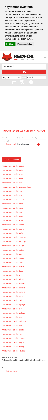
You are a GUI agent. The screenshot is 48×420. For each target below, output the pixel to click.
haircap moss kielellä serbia (12, 334)
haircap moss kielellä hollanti (13, 313)
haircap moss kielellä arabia (13, 250)
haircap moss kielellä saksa (12, 263)
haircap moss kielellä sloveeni (13, 351)
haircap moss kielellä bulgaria (13, 342)
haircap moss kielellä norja (12, 233)
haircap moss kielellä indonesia (14, 288)
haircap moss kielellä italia (12, 271)
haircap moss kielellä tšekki (12, 221)
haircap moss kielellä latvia (12, 296)
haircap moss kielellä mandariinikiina (16, 187)
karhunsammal (10, 144)
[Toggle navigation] (45, 57)
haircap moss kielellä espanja (13, 305)
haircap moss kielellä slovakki (13, 338)
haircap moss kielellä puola (12, 208)
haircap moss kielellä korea (12, 212)
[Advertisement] (24, 111)
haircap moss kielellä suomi (13, 200)
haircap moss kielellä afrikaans (14, 321)
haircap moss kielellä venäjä (13, 246)
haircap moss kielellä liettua (13, 267)
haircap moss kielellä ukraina (13, 284)
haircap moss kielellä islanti (13, 174)
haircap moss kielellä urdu (12, 309)
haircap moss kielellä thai (12, 326)
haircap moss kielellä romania (13, 225)
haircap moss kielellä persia (12, 275)
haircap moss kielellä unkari (13, 166)
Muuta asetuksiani (24, 44)
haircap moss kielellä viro (12, 191)
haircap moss (11, 371)
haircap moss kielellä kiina (12, 183)
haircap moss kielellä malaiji (13, 347)
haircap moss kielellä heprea (13, 179)
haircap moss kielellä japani (13, 317)
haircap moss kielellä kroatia (13, 330)
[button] (19, 77)
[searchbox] (24, 66)
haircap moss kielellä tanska (13, 229)
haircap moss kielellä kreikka (13, 300)
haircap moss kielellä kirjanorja (14, 237)
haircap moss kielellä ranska (13, 258)
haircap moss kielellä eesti (12, 195)
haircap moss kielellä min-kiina (14, 279)
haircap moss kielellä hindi (12, 204)
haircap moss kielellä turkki (12, 216)
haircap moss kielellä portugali (14, 254)
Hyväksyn (10, 44)
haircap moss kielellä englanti (13, 292)
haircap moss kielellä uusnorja (14, 242)
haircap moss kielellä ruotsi (12, 170)
